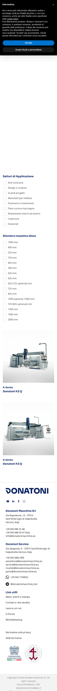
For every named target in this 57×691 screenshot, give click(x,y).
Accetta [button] (28, 43)
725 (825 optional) (17, 304)
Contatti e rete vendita (18, 602)
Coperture (13, 218)
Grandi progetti (16, 193)
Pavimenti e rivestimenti (21, 203)
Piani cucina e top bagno (21, 208)
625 (10, 278)
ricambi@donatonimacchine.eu (22, 568)
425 (10, 273)
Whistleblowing (14, 619)
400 (10, 247)
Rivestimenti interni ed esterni (24, 213)
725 (10, 288)
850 (10, 262)
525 (10, 252)
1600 (10, 314)
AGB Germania (13, 638)
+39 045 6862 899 (15, 557)
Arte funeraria (15, 182)
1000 (10, 242)
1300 (10, 309)
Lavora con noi (13, 608)
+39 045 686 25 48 (15, 529)
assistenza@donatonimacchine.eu (24, 561)
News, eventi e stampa (18, 596)
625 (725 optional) (17, 283)
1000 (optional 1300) (19, 298)
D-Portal (10, 614)
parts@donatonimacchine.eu (21, 571)
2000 (10, 319)
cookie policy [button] (12, 19)
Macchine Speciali (17, 164)
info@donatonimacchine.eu (20, 536)
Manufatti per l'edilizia (20, 198)
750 (10, 257)
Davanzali (13, 223)
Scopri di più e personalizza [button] (28, 50)
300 (10, 268)
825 (10, 293)
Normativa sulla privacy (18, 632)
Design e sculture (17, 187)
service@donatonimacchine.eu (22, 564)
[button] (53, 4)
